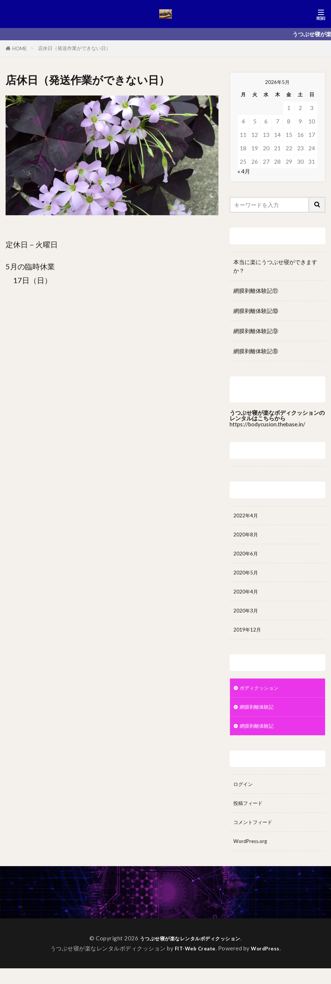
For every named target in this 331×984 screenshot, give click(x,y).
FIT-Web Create (194, 964)
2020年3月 (247, 616)
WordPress (268, 964)
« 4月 (243, 171)
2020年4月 (247, 596)
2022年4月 (247, 516)
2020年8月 (247, 536)
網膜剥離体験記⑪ (255, 290)
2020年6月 (247, 556)
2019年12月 (249, 636)
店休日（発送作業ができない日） (74, 48)
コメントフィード (255, 836)
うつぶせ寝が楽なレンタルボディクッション (190, 953)
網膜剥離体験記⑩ (255, 310)
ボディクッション (262, 696)
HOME (19, 48)
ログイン (244, 795)
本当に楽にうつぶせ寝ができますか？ (275, 266)
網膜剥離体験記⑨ (255, 331)
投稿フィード (250, 815)
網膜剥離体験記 (259, 716)
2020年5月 (247, 576)
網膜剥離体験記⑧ (255, 351)
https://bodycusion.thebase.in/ (267, 424)
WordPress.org (252, 856)
